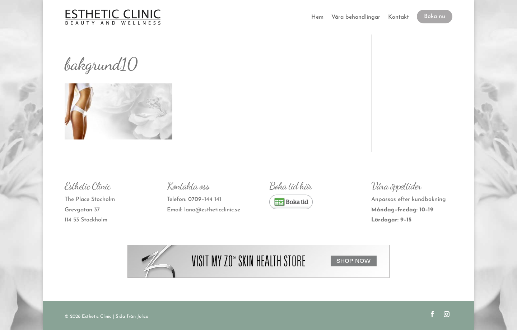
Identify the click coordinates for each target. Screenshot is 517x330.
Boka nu (434, 16)
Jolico (142, 316)
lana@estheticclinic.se (212, 210)
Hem (317, 17)
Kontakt (398, 17)
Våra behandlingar (355, 17)
